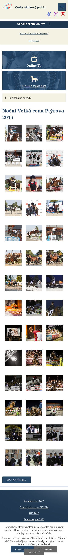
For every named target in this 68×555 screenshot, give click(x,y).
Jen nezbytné (46, 549)
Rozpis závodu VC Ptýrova (34, 33)
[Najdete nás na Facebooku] (49, 14)
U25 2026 (34, 513)
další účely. (45, 533)
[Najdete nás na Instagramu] (56, 14)
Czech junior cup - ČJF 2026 (34, 507)
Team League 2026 (34, 519)
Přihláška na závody (20, 97)
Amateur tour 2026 (34, 501)
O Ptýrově (34, 41)
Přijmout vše (22, 549)
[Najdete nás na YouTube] (63, 14)
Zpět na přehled (16, 479)
